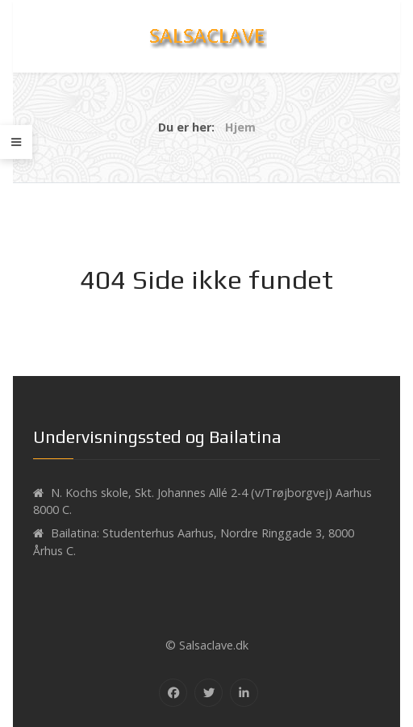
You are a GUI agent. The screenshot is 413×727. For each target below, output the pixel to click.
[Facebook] (173, 693)
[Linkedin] (244, 693)
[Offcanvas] (16, 142)
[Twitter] (208, 693)
